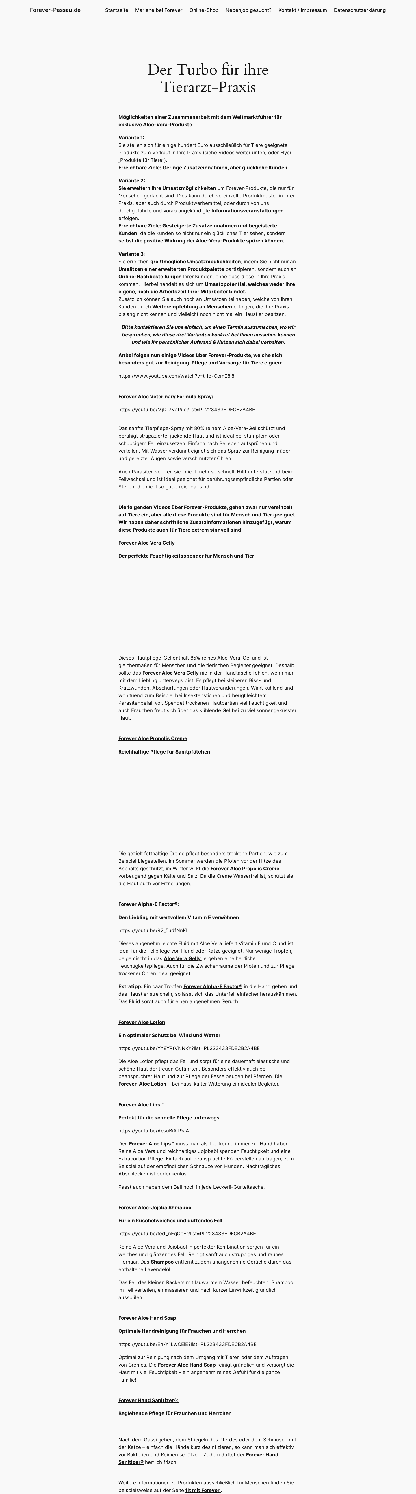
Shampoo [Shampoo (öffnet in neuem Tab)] (162, 1262)
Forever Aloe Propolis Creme (152, 738)
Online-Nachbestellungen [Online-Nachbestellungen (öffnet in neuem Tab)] (150, 276)
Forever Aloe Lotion (141, 1022)
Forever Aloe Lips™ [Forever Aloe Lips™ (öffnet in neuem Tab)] (151, 1144)
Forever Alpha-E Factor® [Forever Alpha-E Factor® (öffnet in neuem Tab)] (212, 986)
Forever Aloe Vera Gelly (146, 543)
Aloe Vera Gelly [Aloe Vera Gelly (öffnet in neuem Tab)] (182, 958)
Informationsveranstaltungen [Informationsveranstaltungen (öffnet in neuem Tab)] (247, 211)
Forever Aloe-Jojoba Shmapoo (154, 1207)
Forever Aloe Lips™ (141, 1105)
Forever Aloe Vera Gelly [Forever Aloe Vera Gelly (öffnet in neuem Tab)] (170, 673)
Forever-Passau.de (55, 9)
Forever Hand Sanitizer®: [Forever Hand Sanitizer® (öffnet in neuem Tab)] (148, 1400)
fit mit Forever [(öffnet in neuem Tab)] (203, 1490)
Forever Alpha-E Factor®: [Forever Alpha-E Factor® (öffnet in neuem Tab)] (148, 904)
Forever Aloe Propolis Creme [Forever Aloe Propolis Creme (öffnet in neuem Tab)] (245, 868)
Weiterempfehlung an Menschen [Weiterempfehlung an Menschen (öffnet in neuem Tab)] (192, 307)
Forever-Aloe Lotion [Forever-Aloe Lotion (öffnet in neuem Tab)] (142, 1084)
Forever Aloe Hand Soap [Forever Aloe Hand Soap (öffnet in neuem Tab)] (147, 1318)
